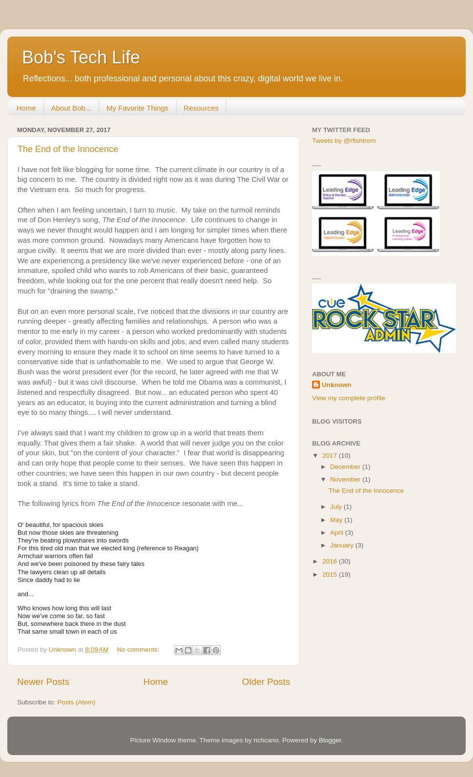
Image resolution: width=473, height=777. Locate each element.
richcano (266, 740)
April (337, 532)
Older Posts (266, 682)
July (337, 506)
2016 (330, 561)
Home (26, 108)
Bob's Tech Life (81, 57)
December (346, 466)
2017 (330, 455)
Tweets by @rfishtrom (344, 140)
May (337, 520)
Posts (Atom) (77, 702)
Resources (201, 108)
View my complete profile (348, 398)
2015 (330, 574)
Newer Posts (43, 682)
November (346, 479)
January (342, 545)
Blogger (330, 740)
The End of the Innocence (68, 149)
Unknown (337, 384)
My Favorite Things (137, 108)
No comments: (139, 649)
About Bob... (71, 108)
